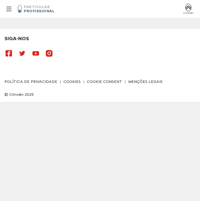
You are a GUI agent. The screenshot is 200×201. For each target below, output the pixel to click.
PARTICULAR (37, 7)
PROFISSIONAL (39, 11)
